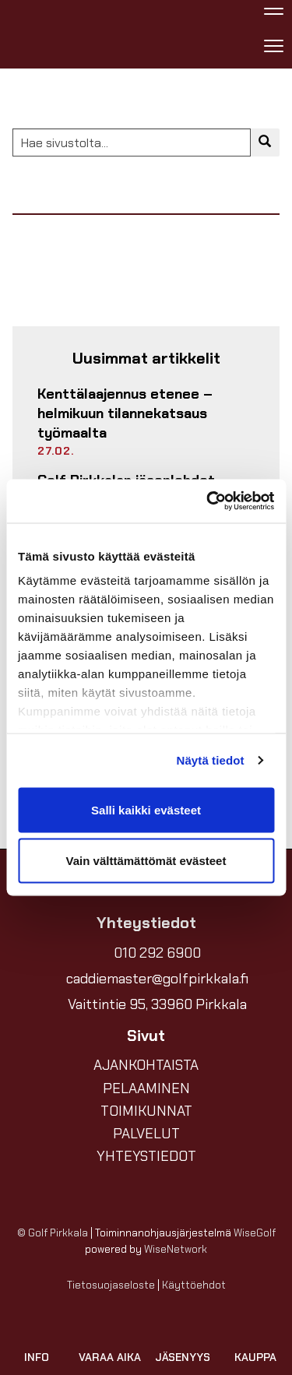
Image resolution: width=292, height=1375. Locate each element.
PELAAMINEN (146, 1088)
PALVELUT (146, 1133)
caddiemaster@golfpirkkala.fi (157, 978)
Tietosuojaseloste (111, 1285)
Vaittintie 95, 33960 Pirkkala (157, 1004)
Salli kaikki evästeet (146, 809)
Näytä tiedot (211, 760)
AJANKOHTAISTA (146, 1065)
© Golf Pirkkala (52, 1233)
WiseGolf (255, 1233)
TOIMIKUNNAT (146, 1111)
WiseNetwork (175, 1249)
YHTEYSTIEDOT (146, 1156)
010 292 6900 (157, 953)
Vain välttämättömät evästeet (146, 860)
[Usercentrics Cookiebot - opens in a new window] (208, 501)
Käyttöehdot (194, 1285)
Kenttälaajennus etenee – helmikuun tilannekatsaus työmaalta (125, 413)
